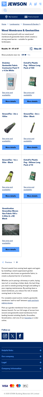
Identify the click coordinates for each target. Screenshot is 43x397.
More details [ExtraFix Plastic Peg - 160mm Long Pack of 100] (32, 101)
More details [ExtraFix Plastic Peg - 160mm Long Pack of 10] (32, 196)
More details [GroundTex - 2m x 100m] (11, 147)
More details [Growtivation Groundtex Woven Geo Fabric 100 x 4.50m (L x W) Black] (11, 249)
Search (5, 10)
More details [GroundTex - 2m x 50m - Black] (32, 147)
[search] (21, 10)
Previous (7, 262)
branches (28, 318)
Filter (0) (35, 48)
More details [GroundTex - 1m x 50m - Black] (11, 196)
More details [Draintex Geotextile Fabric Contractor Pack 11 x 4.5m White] (11, 101)
